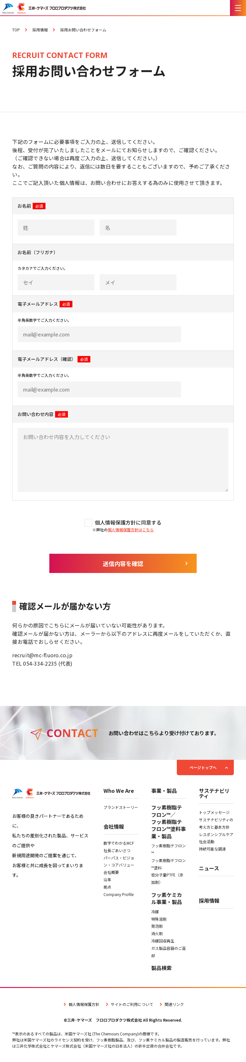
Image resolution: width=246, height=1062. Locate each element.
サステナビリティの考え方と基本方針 (216, 823)
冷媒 (155, 911)
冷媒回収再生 (162, 940)
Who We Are (118, 791)
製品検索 (161, 968)
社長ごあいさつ (116, 850)
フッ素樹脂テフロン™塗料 (168, 864)
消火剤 (157, 933)
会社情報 (113, 827)
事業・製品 (164, 791)
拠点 (107, 887)
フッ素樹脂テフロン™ (168, 849)
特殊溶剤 (159, 919)
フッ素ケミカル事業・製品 (166, 898)
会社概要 (111, 872)
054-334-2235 (40, 663)
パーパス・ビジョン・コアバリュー (118, 861)
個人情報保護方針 (80, 1004)
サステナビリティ (214, 794)
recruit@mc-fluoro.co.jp (42, 655)
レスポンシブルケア (216, 834)
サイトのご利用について (128, 1004)
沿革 (107, 879)
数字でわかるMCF (118, 843)
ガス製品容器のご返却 (168, 951)
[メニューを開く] (238, 8)
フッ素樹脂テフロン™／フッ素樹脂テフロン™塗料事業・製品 (168, 821)
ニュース (209, 869)
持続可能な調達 (212, 848)
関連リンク (171, 1004)
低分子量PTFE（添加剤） (167, 878)
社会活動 (206, 841)
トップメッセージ (214, 812)
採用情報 (209, 901)
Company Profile (118, 894)
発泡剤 (157, 926)
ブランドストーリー (120, 807)
